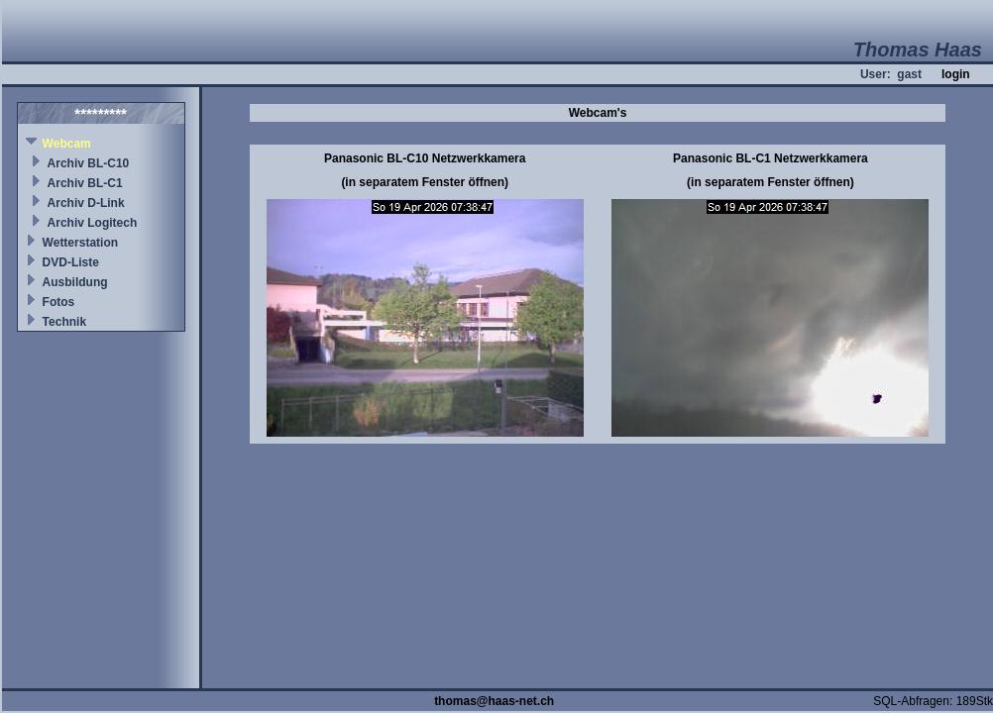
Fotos (59, 302)
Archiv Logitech (93, 223)
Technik (64, 322)
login (955, 74)
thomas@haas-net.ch (494, 701)
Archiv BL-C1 (85, 183)
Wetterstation (80, 243)
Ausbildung (75, 282)
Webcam (67, 144)
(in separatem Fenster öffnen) (424, 182)
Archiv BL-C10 (89, 163)
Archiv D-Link (86, 203)
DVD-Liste (71, 262)
